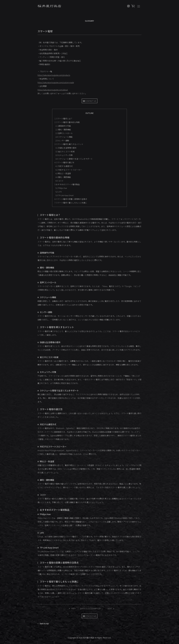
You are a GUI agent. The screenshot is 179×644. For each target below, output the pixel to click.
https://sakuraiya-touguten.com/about (53, 89)
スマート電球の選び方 (64, 162)
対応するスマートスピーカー (68, 169)
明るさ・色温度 (63, 173)
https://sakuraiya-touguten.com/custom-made (56, 82)
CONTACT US (89, 101)
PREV (73, 608)
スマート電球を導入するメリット (69, 144)
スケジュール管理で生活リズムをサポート (74, 158)
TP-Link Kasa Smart (64, 195)
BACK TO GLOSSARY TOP (90, 608)
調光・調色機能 (63, 129)
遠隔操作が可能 (63, 125)
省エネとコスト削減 (65, 151)
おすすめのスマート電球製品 (67, 184)
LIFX (58, 191)
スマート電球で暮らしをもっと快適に (71, 202)
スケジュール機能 (64, 136)
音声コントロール (64, 133)
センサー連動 (62, 140)
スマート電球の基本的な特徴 (67, 122)
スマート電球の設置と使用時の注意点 (71, 199)
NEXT (110, 608)
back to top (44, 624)
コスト (59, 180)
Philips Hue (61, 188)
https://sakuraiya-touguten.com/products (54, 75)
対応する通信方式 (64, 166)
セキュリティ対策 (64, 155)
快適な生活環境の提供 (65, 147)
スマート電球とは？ (63, 118)
